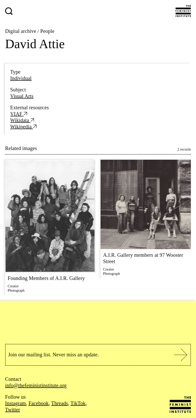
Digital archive (20, 31)
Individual (21, 78)
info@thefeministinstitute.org (36, 385)
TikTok (77, 403)
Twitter (12, 409)
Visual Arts (21, 96)
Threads (59, 403)
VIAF (18, 114)
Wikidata (22, 120)
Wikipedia (23, 126)
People (47, 31)
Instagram (15, 403)
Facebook (39, 403)
